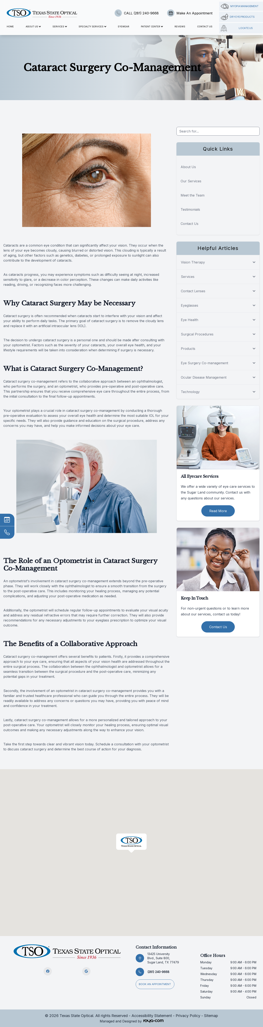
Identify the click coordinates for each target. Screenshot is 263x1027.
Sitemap (211, 1015)
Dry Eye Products (237, 17)
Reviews (180, 26)
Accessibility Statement (152, 1015)
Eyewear (123, 26)
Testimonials (190, 209)
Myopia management (239, 6)
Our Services (191, 181)
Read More (218, 511)
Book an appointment (156, 982)
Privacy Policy (188, 1015)
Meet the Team (192, 195)
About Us (188, 167)
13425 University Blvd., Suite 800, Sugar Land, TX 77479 (163, 958)
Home (10, 26)
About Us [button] (33, 26)
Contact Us (204, 26)
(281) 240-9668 (158, 972)
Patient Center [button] (152, 26)
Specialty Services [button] (92, 26)
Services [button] (59, 26)
